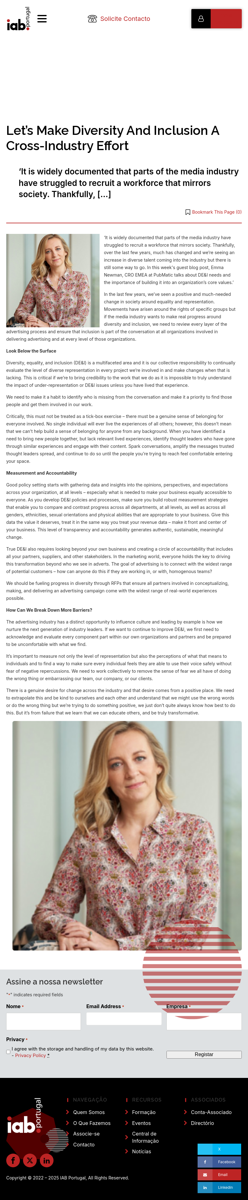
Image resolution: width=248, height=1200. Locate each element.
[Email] (219, 1174)
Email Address (105, 1006)
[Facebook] (219, 1162)
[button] (216, 18)
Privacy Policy (30, 1055)
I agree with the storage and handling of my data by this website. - (83, 1052)
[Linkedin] (219, 1187)
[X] (219, 1149)
